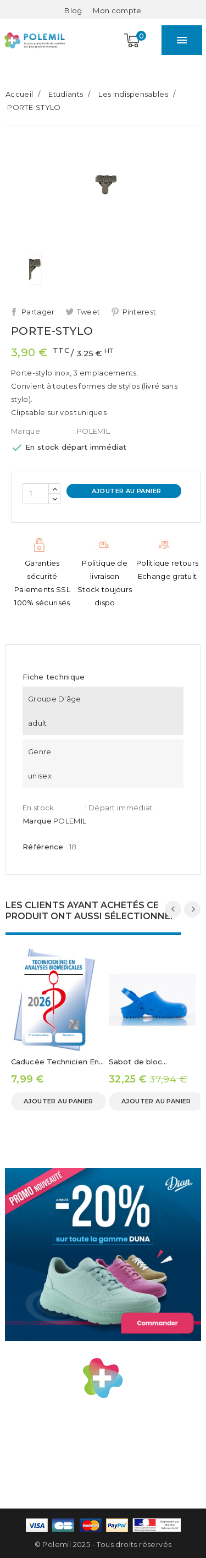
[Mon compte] (117, 10)
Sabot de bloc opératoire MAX (138, 1062)
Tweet (89, 311)
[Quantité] (36, 493)
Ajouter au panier (125, 491)
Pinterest (140, 311)
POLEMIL (69, 820)
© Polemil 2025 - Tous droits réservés (103, 1544)
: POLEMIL (91, 431)
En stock (38, 807)
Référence (43, 846)
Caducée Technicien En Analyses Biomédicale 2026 (55, 1062)
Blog (73, 10)
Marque (25, 431)
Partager (37, 311)
